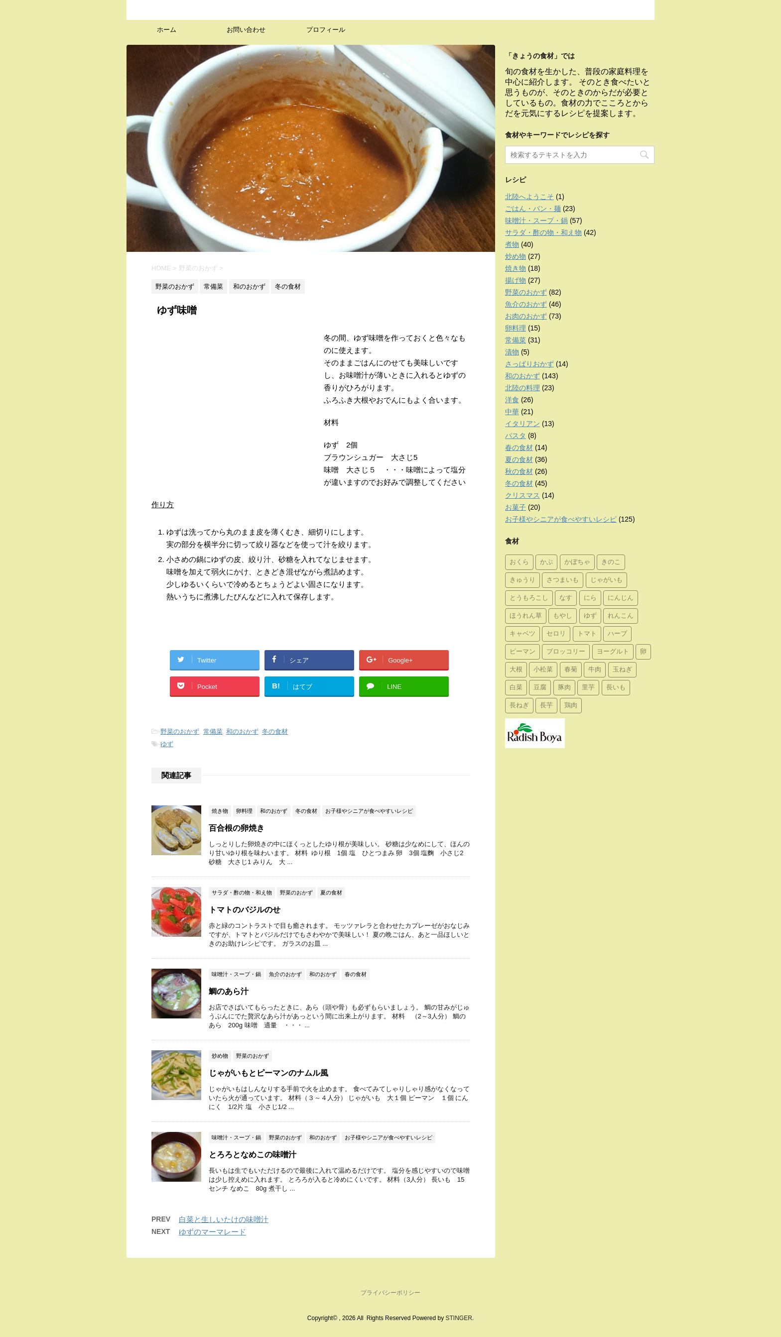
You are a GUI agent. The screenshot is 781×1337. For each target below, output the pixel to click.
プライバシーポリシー (390, 1292)
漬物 (512, 352)
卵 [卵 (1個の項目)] (643, 652)
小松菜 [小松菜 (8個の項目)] (543, 670)
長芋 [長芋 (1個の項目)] (546, 705)
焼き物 (515, 268)
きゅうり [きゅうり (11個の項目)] (522, 580)
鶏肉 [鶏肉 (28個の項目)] (570, 705)
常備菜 (213, 731)
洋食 (512, 400)
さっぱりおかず (529, 364)
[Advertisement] (235, 406)
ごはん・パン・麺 (533, 209)
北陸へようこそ (529, 197)
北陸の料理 (522, 388)
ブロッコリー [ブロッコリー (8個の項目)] (565, 652)
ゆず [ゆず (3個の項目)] (590, 616)
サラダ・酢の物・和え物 (543, 232)
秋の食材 (519, 471)
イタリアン (522, 424)
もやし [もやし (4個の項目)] (562, 616)
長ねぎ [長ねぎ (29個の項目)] (519, 705)
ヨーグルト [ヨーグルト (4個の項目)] (613, 652)
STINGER (458, 1318)
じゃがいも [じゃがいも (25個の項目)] (606, 580)
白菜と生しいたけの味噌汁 (223, 1219)
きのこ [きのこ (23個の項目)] (611, 562)
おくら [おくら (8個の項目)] (519, 562)
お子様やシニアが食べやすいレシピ (561, 519)
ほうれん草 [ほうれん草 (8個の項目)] (526, 616)
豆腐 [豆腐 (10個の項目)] (539, 687)
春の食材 (519, 447)
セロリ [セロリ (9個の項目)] (556, 634)
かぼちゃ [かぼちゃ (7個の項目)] (577, 562)
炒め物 (515, 256)
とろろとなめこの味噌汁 (252, 1154)
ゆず (166, 744)
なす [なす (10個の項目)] (565, 598)
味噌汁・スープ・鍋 (536, 220)
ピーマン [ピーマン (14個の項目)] (522, 652)
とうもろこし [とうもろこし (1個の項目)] (529, 598)
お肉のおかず (526, 316)
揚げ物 (515, 280)
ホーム (166, 29)
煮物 (512, 244)
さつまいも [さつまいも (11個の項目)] (562, 580)
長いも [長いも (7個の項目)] (616, 687)
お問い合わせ (246, 29)
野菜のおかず (179, 731)
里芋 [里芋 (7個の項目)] (588, 687)
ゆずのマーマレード (212, 1231)
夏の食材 (519, 459)
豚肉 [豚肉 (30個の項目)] (564, 687)
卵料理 (515, 328)
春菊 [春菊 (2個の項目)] (570, 670)
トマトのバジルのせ (244, 909)
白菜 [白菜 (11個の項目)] (516, 687)
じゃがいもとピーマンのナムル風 (268, 1073)
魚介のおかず (526, 304)
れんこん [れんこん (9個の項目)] (621, 616)
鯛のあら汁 (229, 991)
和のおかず (242, 731)
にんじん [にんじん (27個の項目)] (621, 598)
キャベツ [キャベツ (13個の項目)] (522, 634)
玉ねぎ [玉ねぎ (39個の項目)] (622, 670)
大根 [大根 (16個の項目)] (516, 670)
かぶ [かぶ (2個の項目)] (546, 562)
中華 (512, 412)
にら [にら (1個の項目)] (590, 598)
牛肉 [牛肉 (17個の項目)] (594, 670)
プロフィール (325, 29)
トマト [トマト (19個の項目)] (587, 634)
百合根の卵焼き (236, 828)
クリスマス (522, 495)
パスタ (515, 436)
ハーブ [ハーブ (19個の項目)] (617, 634)
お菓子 (515, 507)
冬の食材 (275, 731)
